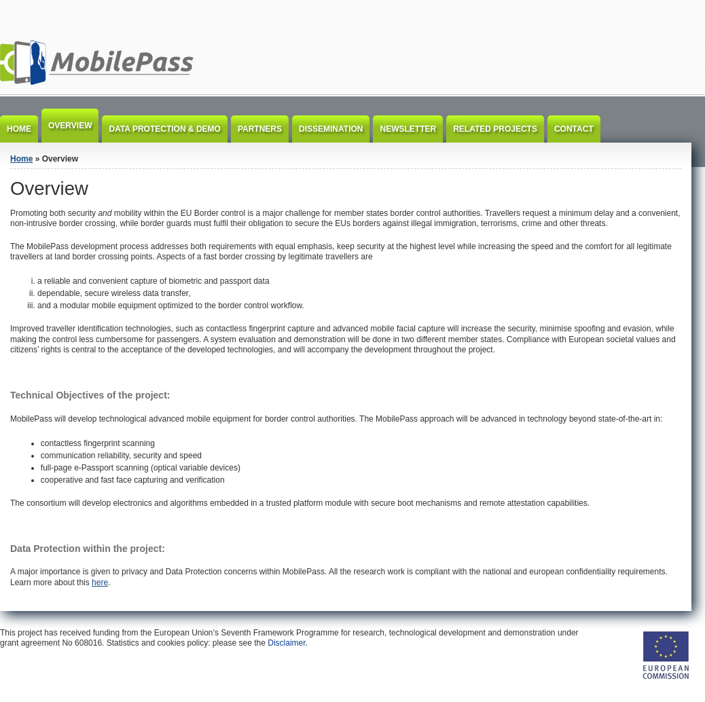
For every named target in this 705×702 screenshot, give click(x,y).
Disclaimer (286, 643)
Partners (260, 129)
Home (19, 129)
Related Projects (495, 129)
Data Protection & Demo (164, 129)
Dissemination (331, 129)
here (100, 582)
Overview (70, 125)
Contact (574, 129)
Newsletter (408, 129)
